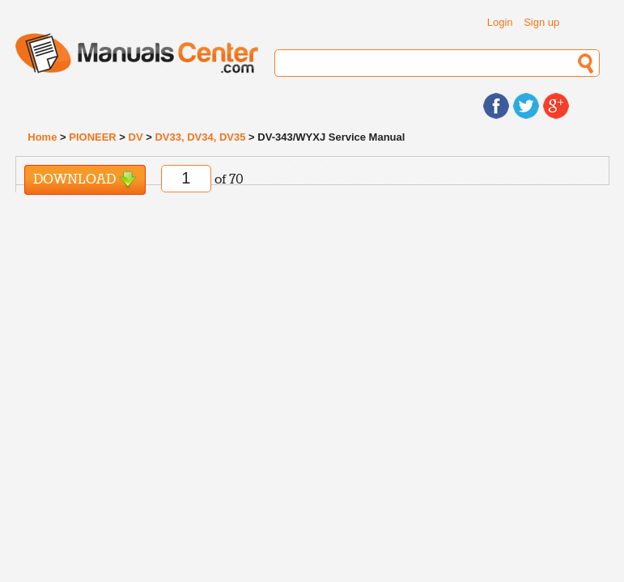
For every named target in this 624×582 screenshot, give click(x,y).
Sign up (541, 22)
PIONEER (93, 137)
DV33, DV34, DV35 (200, 137)
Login (500, 22)
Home (42, 137)
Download (85, 180)
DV (136, 137)
